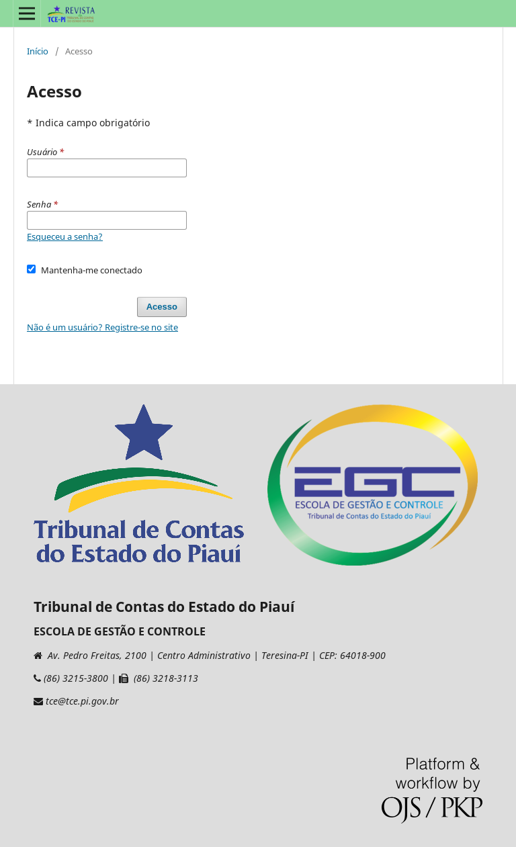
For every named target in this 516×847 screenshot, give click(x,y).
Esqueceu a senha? (65, 236)
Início (37, 51)
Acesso (161, 307)
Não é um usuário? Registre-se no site (102, 327)
